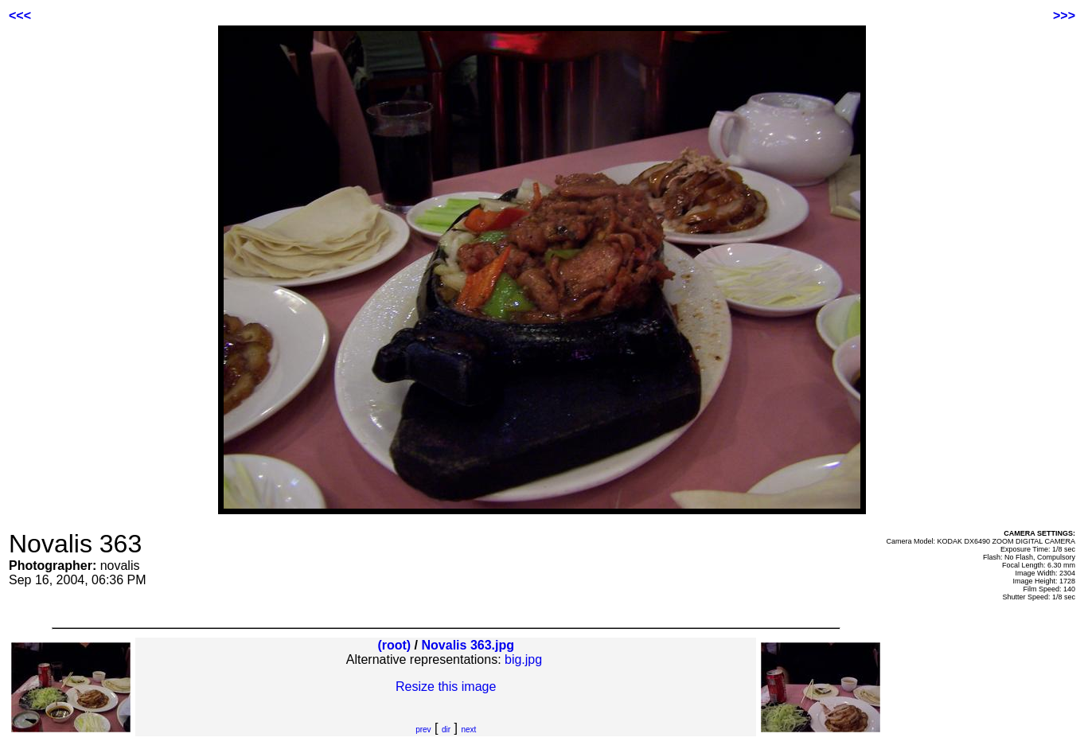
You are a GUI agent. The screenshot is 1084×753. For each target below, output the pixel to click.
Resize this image (446, 686)
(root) (394, 645)
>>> (1064, 15)
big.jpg (523, 659)
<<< (20, 15)
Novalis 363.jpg (468, 645)
